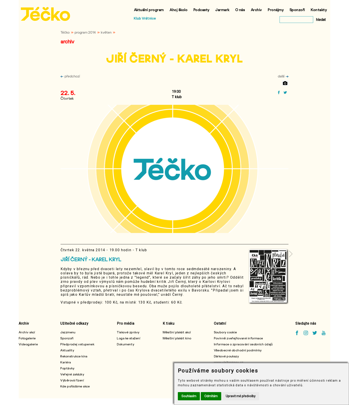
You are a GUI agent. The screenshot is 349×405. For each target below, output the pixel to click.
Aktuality (67, 350)
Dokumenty (125, 344)
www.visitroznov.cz (228, 362)
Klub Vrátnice (145, 18)
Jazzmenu (68, 332)
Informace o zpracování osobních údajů (243, 344)
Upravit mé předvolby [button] (241, 396)
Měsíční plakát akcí (177, 332)
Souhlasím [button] (188, 396)
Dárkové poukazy (226, 356)
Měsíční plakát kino (177, 338)
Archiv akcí (27, 332)
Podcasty (201, 10)
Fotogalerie (27, 338)
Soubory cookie (225, 332)
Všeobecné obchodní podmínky (238, 350)
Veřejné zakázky (72, 374)
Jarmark (222, 10)
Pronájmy (276, 10)
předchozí (70, 76)
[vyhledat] (296, 19)
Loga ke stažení (128, 338)
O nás (240, 10)
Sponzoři (297, 10)
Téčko (65, 32)
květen (106, 32)
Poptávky (67, 368)
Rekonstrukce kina (73, 356)
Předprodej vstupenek (77, 344)
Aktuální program (149, 10)
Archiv (256, 10)
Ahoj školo (178, 10)
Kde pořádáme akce (75, 386)
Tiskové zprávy (128, 332)
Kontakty (319, 10)
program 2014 (85, 32)
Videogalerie (28, 344)
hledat (321, 20)
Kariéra (65, 362)
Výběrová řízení (72, 380)
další (283, 76)
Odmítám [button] (211, 396)
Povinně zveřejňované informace (238, 338)
